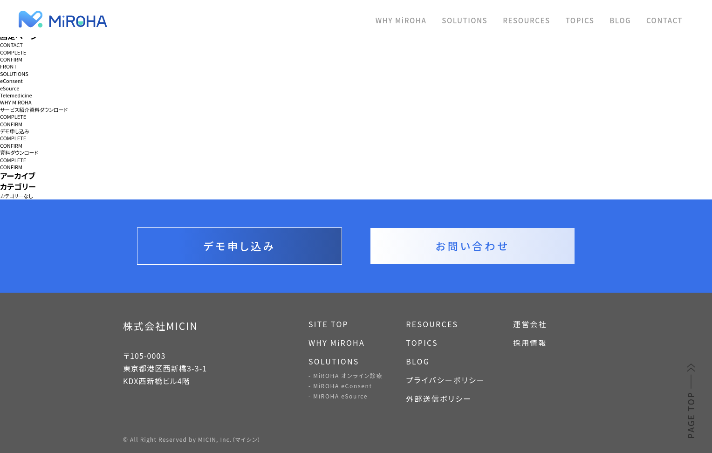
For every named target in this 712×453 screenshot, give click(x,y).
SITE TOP (328, 323)
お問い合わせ (472, 245)
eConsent (11, 80)
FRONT (8, 66)
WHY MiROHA (401, 20)
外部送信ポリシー (439, 398)
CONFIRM (11, 59)
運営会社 (530, 323)
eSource (9, 88)
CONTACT (664, 20)
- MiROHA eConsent (340, 386)
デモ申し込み (14, 131)
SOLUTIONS (464, 20)
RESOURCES (526, 20)
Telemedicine (16, 95)
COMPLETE (13, 52)
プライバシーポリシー (445, 379)
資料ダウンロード (19, 152)
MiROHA (107, 19)
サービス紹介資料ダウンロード (34, 109)
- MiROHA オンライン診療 (345, 375)
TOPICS (580, 20)
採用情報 (530, 342)
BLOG (620, 20)
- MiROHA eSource (338, 396)
